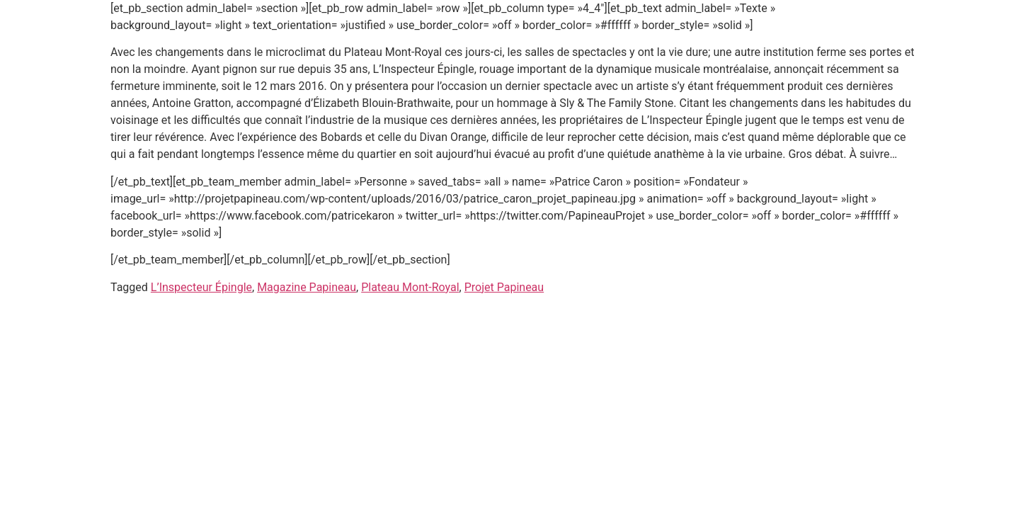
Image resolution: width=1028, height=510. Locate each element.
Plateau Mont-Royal (410, 287)
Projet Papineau (504, 287)
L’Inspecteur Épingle (201, 287)
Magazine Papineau (306, 287)
